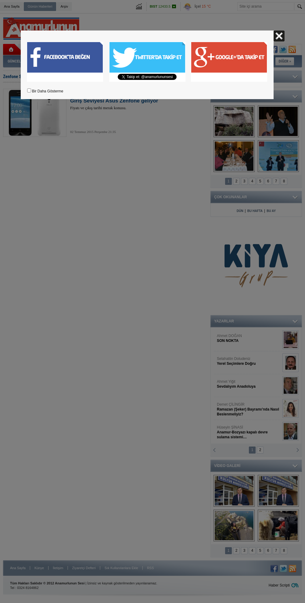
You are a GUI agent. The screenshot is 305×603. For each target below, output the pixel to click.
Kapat (279, 36)
